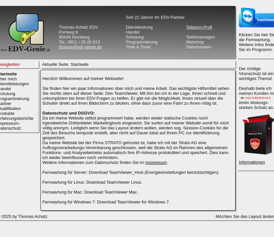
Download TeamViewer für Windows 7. (133, 201)
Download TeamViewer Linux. (114, 182)
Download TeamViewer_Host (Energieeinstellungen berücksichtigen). (154, 172)
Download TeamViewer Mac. (111, 192)
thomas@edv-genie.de (80, 46)
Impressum (156, 162)
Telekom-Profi (199, 27)
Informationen (252, 162)
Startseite (80, 64)
